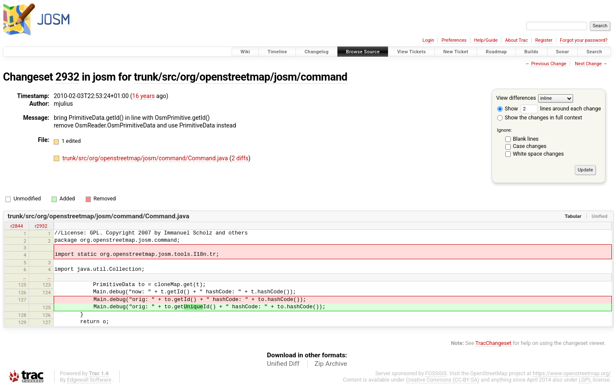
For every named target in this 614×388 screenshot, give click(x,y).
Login (428, 40)
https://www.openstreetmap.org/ (572, 373)
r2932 (41, 226)
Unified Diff (283, 364)
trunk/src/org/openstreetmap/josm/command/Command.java (145, 158)
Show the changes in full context (539, 117)
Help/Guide (486, 40)
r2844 (16, 226)
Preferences (453, 40)
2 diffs (240, 158)
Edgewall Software (89, 379)
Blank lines (526, 139)
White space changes (538, 154)
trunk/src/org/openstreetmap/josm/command (241, 77)
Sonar (562, 52)
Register (543, 40)
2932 (67, 77)
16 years (143, 96)
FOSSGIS (435, 373)
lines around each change (560, 108)
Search (594, 52)
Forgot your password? (584, 40)
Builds (531, 52)
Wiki (245, 52)
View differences (516, 98)
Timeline (277, 52)
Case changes (530, 146)
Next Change (588, 64)
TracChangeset (493, 343)
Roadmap (496, 52)
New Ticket (456, 52)
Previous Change (548, 64)
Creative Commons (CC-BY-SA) (443, 379)
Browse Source (363, 52)
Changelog (316, 52)
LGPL (585, 379)
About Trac (516, 40)
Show (507, 108)
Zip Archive (331, 364)
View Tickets (411, 52)
